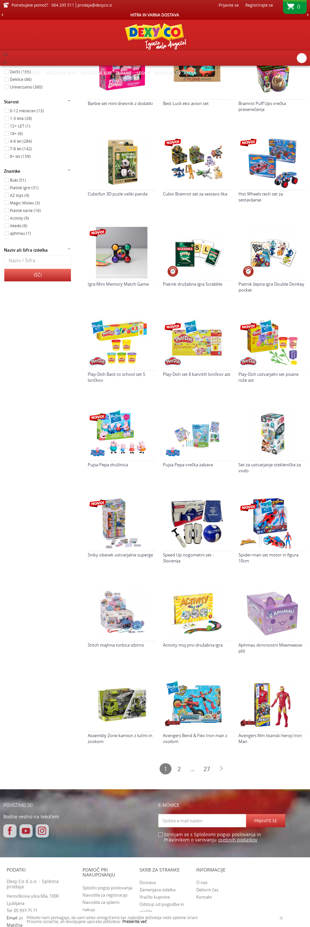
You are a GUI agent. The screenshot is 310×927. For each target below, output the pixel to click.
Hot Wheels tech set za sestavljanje (260, 262)
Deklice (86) (21, 145)
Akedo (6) (18, 291)
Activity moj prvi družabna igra (193, 711)
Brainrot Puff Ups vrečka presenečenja (262, 172)
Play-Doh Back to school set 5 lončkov (116, 443)
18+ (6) (16, 199)
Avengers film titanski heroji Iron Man (270, 804)
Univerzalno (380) (26, 152)
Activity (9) (19, 283)
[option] (155, 15)
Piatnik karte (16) (25, 276)
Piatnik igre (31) (24, 253)
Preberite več (134, 921)
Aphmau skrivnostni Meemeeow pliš (270, 714)
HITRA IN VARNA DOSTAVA (154, 15)
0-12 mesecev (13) (27, 176)
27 (206, 834)
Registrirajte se (259, 5)
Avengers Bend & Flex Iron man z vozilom (195, 804)
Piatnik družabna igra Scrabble (192, 350)
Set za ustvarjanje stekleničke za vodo (269, 533)
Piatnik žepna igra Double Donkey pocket (271, 353)
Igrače (15, 100)
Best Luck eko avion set (186, 169)
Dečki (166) (20, 137)
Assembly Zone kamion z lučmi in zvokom (120, 804)
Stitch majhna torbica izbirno (116, 711)
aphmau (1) (20, 299)
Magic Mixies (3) (25, 268)
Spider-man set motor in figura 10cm (268, 623)
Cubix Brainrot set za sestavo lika (195, 260)
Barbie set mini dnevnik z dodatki (120, 169)
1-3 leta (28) (21, 184)
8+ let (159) (20, 222)
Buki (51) (18, 245)
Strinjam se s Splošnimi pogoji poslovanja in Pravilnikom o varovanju (212, 903)
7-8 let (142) (21, 214)
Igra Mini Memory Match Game (118, 350)
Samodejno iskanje (188, 81)
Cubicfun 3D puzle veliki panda (117, 260)
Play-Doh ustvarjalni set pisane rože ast (268, 443)
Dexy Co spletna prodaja (25, 70)
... (192, 834)
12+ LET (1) (20, 191)
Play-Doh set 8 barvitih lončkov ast (197, 440)
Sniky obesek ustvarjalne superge (120, 621)
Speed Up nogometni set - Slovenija (188, 623)
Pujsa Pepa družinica (108, 530)
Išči (38, 341)
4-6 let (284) (21, 206)
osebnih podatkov (237, 905)
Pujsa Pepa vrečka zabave (188, 530)
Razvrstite (225, 81)
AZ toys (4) (19, 261)
